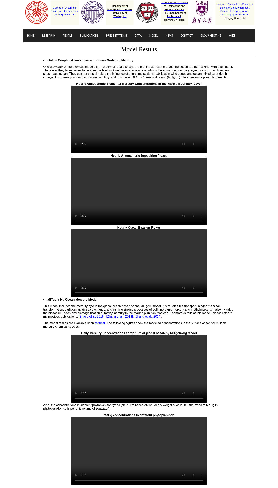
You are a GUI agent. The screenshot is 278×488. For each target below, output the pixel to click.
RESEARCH (48, 35)
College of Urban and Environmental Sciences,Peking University (65, 11)
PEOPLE (67, 35)
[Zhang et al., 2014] (119, 316)
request (100, 323)
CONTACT (187, 35)
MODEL (153, 35)
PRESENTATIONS (116, 35)
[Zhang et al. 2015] (91, 316)
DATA (138, 35)
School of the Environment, (235, 7)
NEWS (169, 35)
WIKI (232, 35)
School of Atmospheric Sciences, (235, 4)
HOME (31, 35)
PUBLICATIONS (89, 35)
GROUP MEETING (211, 35)
